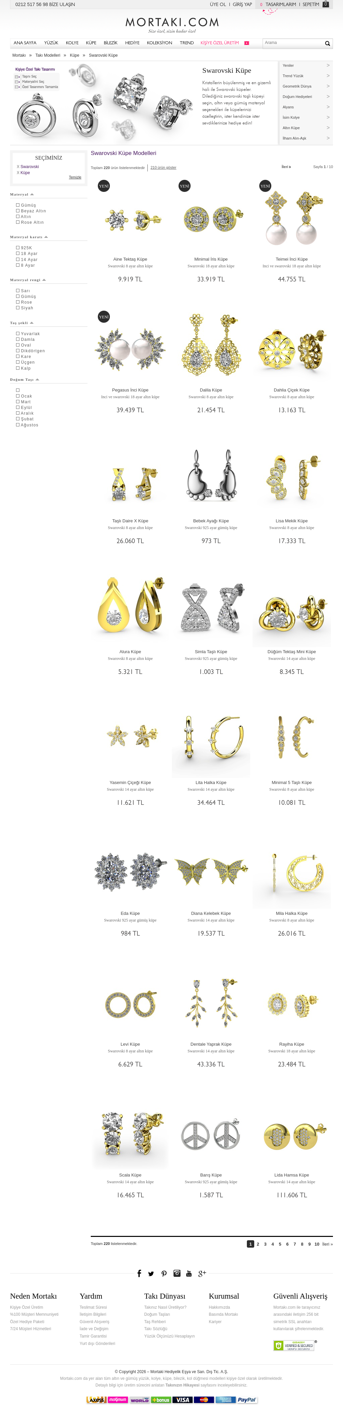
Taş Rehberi (155, 1321)
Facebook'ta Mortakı (139, 1273)
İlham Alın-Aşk (294, 138)
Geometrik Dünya (297, 86)
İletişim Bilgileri (93, 1314)
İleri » (327, 1244)
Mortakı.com (171, 24)
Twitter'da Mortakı (151, 1273)
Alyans (288, 107)
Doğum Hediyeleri (297, 97)
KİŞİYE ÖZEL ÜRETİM (220, 43)
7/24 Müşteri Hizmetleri (30, 1328)
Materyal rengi (28, 280)
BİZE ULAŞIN (62, 5)
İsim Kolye (291, 117)
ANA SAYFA (25, 43)
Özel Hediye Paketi (27, 1321)
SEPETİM (311, 5)
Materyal (22, 194)
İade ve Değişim (94, 1328)
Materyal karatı (29, 237)
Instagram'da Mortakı (177, 1273)
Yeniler (288, 65)
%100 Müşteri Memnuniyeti (34, 1314)
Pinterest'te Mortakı (163, 1273)
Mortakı (19, 55)
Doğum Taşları (157, 1314)
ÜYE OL (218, 5)
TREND (187, 43)
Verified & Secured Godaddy (295, 1345)
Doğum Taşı (25, 379)
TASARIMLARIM (276, 5)
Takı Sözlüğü (155, 1328)
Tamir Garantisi (93, 1336)
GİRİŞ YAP (242, 5)
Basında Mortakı (223, 1314)
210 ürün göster (163, 167)
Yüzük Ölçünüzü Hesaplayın (169, 1336)
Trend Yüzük (293, 76)
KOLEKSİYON (159, 43)
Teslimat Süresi (93, 1307)
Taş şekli (22, 323)
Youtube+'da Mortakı (189, 1273)
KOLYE (72, 43)
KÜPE (91, 43)
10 (317, 1244)
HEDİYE (132, 43)
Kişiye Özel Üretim (26, 1307)
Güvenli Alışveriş (95, 1321)
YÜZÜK (51, 43)
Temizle (75, 177)
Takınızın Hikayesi (182, 1385)
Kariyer (215, 1321)
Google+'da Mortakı (203, 1273)
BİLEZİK (111, 43)
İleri (287, 166)
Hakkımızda (219, 1307)
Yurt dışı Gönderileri (97, 1343)
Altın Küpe (291, 128)
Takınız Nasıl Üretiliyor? (165, 1307)
